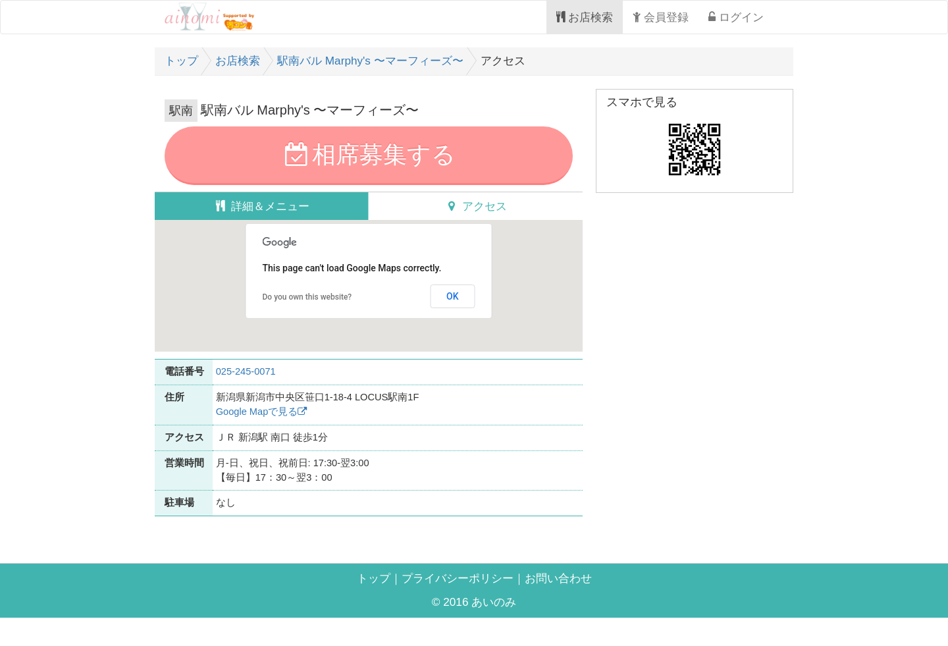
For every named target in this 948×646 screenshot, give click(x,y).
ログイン (731, 17)
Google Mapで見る (278, 423)
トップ (355, 603)
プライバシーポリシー (454, 603)
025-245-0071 (260, 379)
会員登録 (646, 17)
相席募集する (369, 159)
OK (452, 305)
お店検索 (560, 17)
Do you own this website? (307, 306)
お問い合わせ (572, 603)
